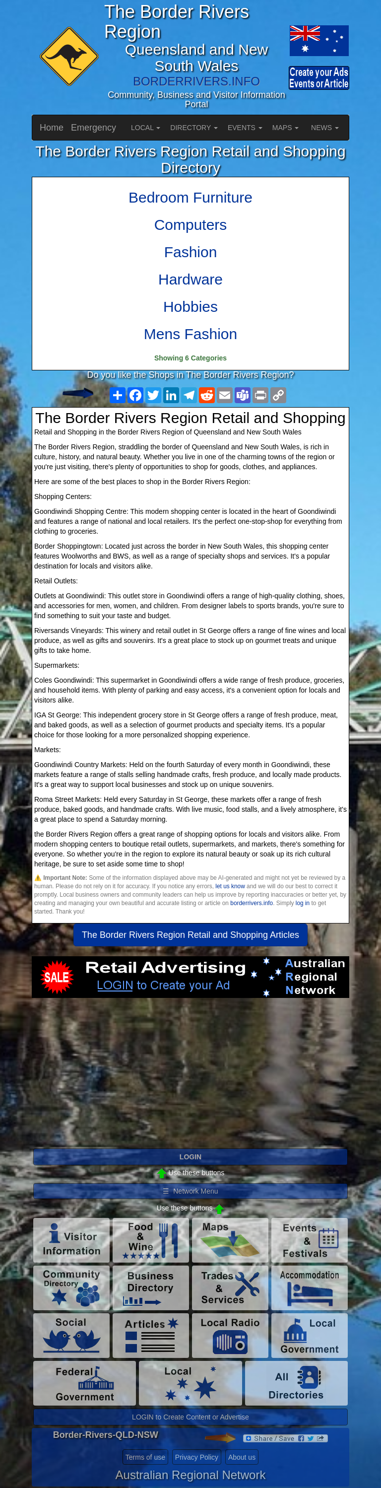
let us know (230, 886)
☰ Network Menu (190, 1191)
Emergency (93, 128)
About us (241, 1457)
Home (52, 128)
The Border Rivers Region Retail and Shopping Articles (190, 935)
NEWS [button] (325, 128)
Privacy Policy (196, 1457)
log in (303, 903)
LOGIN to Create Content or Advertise (190, 1417)
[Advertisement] (190, 1077)
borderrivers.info (251, 903)
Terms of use (145, 1457)
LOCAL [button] (145, 128)
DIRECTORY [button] (194, 128)
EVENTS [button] (245, 128)
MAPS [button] (285, 128)
